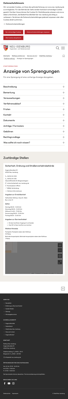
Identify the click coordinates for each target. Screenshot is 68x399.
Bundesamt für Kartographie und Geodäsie (45, 273)
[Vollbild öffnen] (60, 262)
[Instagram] (13, 383)
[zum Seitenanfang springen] (63, 288)
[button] (34, 86)
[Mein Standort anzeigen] (60, 256)
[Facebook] (4, 383)
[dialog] (34, 22)
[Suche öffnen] (57, 48)
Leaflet (32, 273)
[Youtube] (9, 383)
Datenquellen (59, 273)
